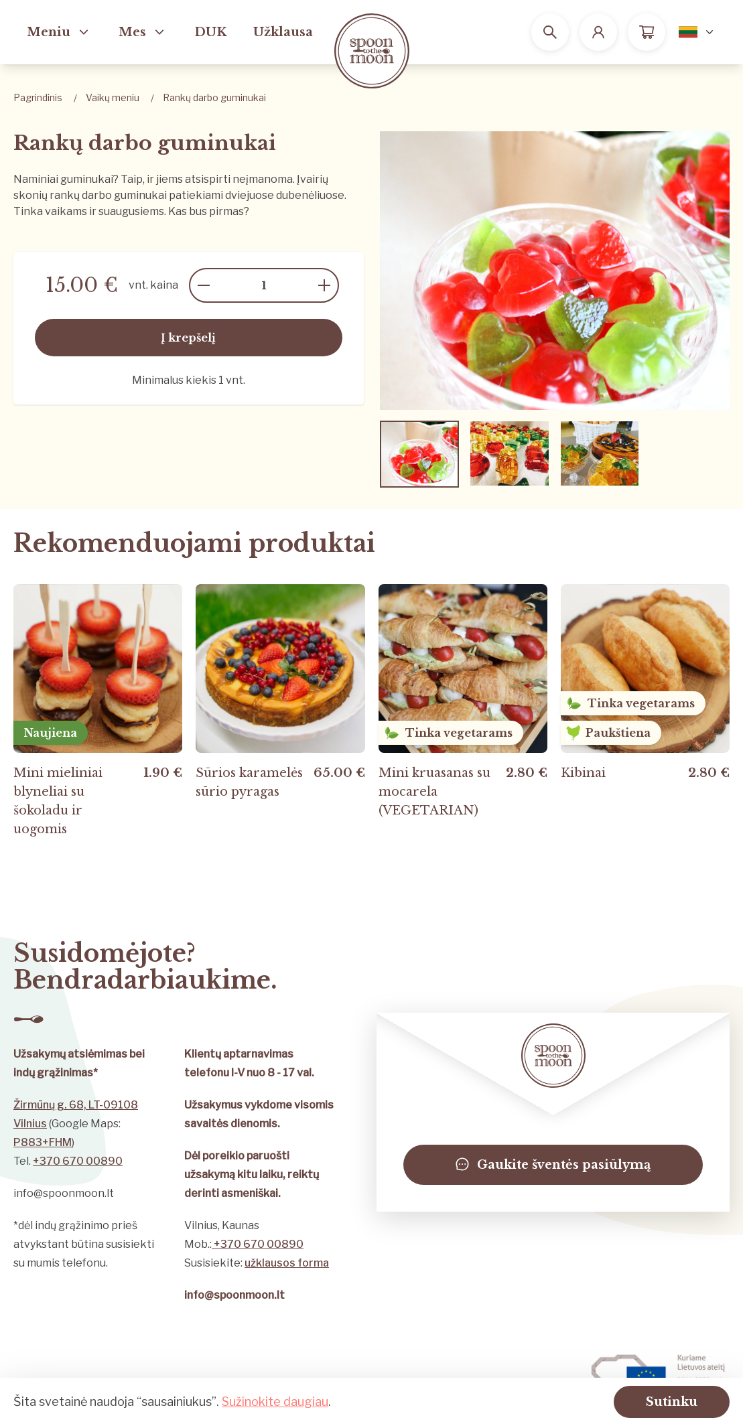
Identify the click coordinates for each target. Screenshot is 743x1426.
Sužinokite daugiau (275, 1402)
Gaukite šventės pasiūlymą (553, 1164)
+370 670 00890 (78, 1161)
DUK (210, 32)
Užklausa (283, 32)
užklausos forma (287, 1263)
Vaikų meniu (112, 97)
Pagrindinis (37, 97)
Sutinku (671, 1402)
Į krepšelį (188, 337)
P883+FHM (42, 1142)
